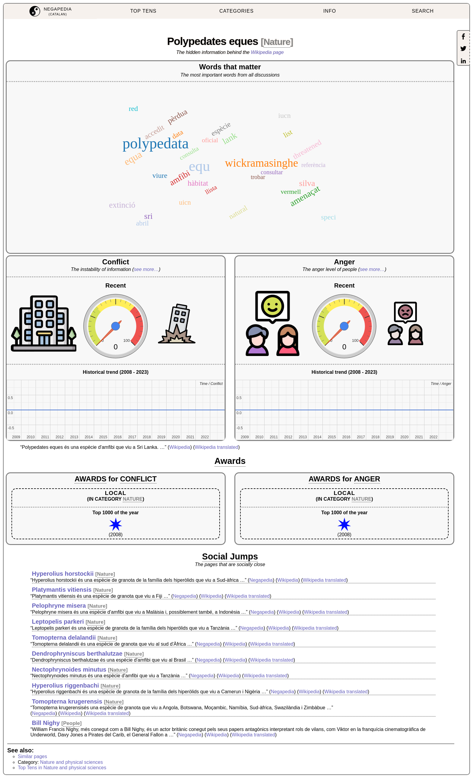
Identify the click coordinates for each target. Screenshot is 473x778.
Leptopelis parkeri (58, 621)
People (71, 723)
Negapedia (261, 580)
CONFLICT (138, 479)
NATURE (132, 499)
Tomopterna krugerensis (67, 701)
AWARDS (90, 479)
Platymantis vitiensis (62, 589)
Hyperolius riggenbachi (65, 685)
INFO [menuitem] (329, 11)
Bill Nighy (46, 723)
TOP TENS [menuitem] (143, 11)
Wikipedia (179, 447)
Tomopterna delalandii (64, 637)
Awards (230, 461)
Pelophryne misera (59, 605)
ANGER (367, 479)
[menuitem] (50, 11)
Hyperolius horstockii (63, 573)
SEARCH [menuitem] (423, 11)
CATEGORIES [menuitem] (236, 11)
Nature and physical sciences (71, 762)
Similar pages (32, 756)
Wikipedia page (267, 52)
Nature (276, 42)
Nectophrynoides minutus (69, 669)
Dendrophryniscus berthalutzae (77, 653)
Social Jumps (230, 556)
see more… (146, 269)
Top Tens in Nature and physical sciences (62, 767)
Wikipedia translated (216, 447)
